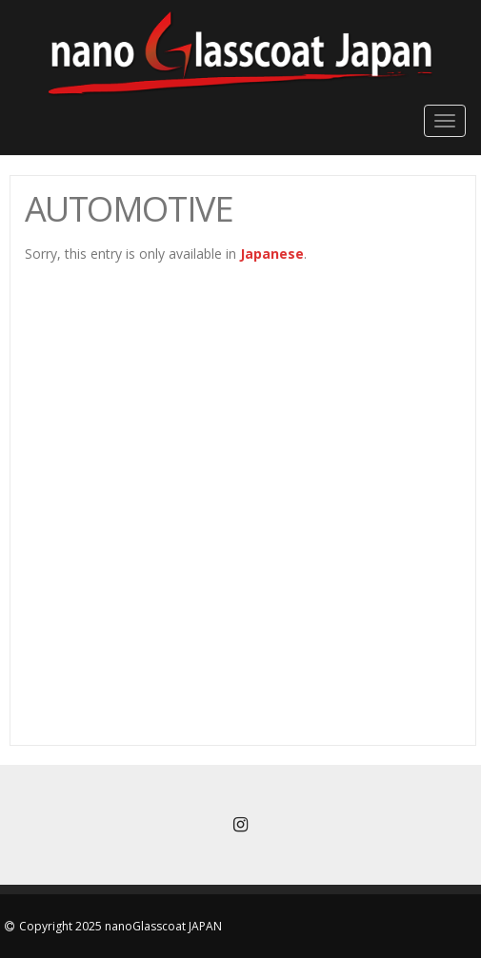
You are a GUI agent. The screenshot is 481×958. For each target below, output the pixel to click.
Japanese (272, 253)
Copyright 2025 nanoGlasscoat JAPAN (120, 926)
